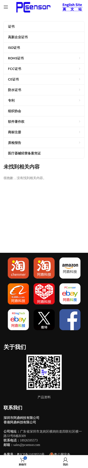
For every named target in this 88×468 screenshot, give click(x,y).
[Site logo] (32, 6)
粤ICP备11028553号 (31, 454)
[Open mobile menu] (6, 7)
